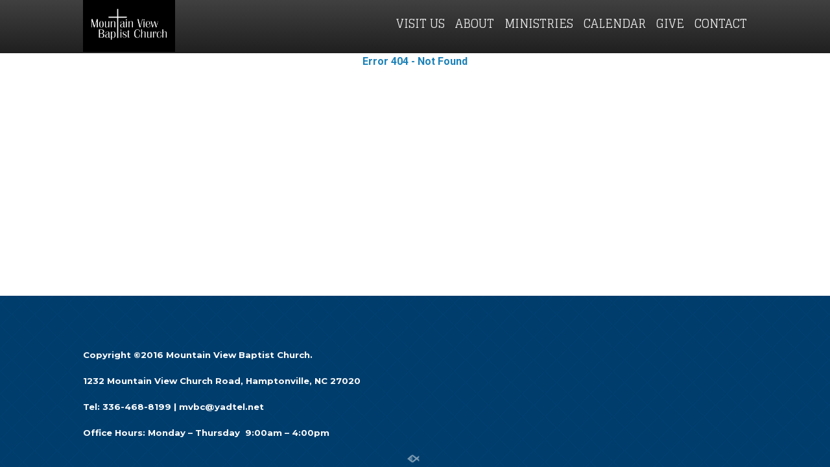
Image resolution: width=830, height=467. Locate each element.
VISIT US (420, 23)
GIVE (670, 23)
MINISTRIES (538, 23)
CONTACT (720, 23)
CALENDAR (615, 23)
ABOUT (474, 23)
